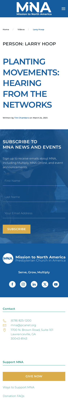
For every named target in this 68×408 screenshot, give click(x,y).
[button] (63, 8)
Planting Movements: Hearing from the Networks (31, 83)
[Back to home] (34, 8)
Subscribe (16, 229)
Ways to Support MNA (18, 387)
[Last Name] (34, 197)
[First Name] (34, 181)
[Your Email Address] (34, 213)
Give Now (34, 376)
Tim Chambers (21, 118)
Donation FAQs (13, 396)
